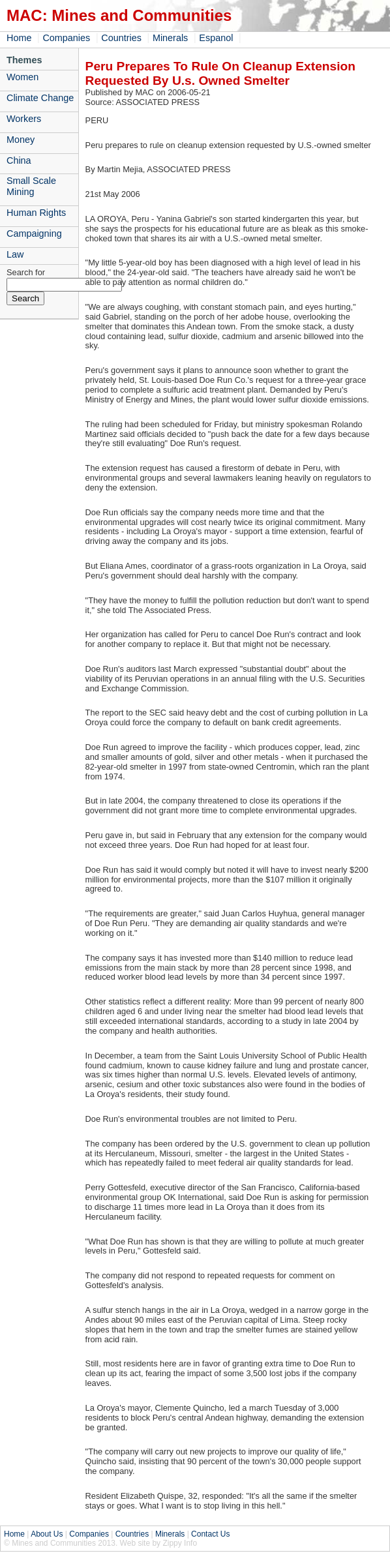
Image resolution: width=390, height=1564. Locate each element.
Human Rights (36, 212)
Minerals (170, 38)
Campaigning (34, 233)
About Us (47, 1534)
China (19, 160)
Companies (66, 38)
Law (15, 254)
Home (19, 38)
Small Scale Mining (31, 186)
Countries (121, 38)
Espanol (216, 38)
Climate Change (40, 98)
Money (21, 139)
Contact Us (210, 1534)
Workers (24, 118)
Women (22, 77)
